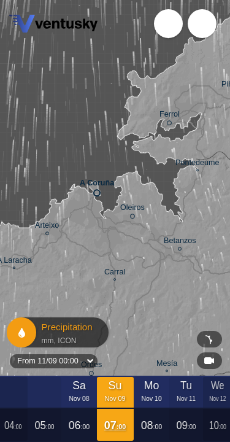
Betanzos (180, 242)
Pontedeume (197, 164)
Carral (114, 273)
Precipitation (57, 332)
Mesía (166, 365)
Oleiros (132, 209)
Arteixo (47, 227)
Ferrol (169, 116)
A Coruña (97, 186)
